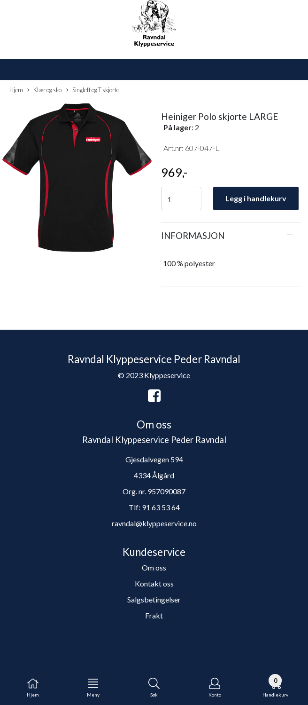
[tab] (231, 235)
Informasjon (192, 235)
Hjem (16, 90)
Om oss (154, 567)
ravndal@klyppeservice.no (154, 523)
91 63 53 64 (161, 507)
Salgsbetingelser (154, 599)
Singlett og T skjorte (92, 90)
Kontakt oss (154, 583)
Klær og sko (44, 90)
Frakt (154, 615)
